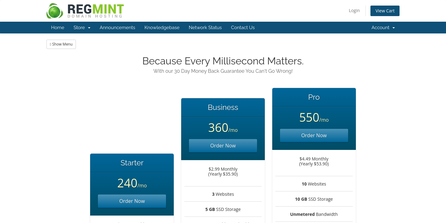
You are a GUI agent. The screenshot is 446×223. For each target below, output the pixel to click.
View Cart (385, 11)
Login (354, 10)
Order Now (132, 201)
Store (81, 27)
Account (383, 27)
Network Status (205, 27)
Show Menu (61, 44)
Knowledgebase (161, 27)
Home (57, 27)
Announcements (117, 27)
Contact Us (243, 27)
